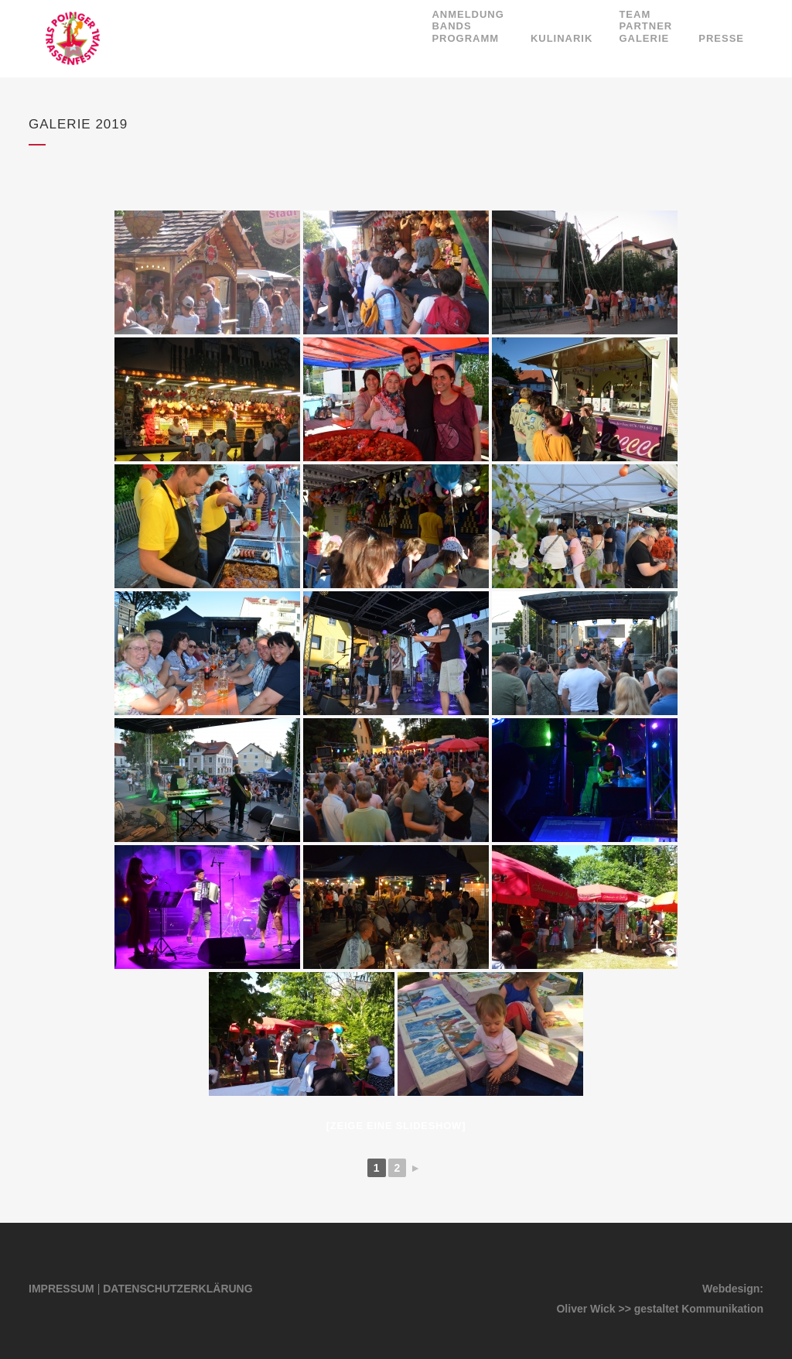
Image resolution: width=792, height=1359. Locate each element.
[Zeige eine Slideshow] (396, 1125)
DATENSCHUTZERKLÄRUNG (177, 1288)
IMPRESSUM (61, 1288)
